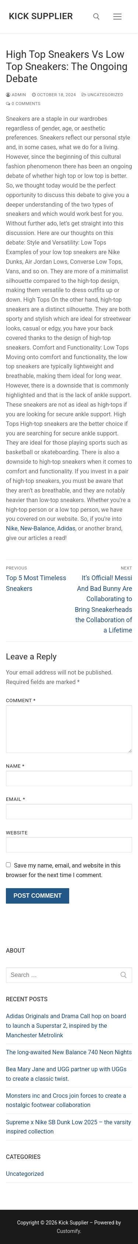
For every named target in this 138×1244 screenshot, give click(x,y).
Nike (12, 528)
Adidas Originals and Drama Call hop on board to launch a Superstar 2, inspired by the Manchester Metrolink (66, 1026)
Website (17, 832)
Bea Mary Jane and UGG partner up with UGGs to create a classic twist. (66, 1074)
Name (15, 766)
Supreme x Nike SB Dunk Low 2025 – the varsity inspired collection (68, 1127)
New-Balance (37, 528)
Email (15, 799)
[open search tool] (96, 16)
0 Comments (23, 103)
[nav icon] (117, 16)
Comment (21, 700)
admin (16, 94)
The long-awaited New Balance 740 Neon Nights (69, 1052)
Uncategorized (102, 94)
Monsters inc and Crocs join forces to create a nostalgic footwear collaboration (66, 1100)
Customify (68, 1231)
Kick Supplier (41, 16)
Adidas (66, 528)
